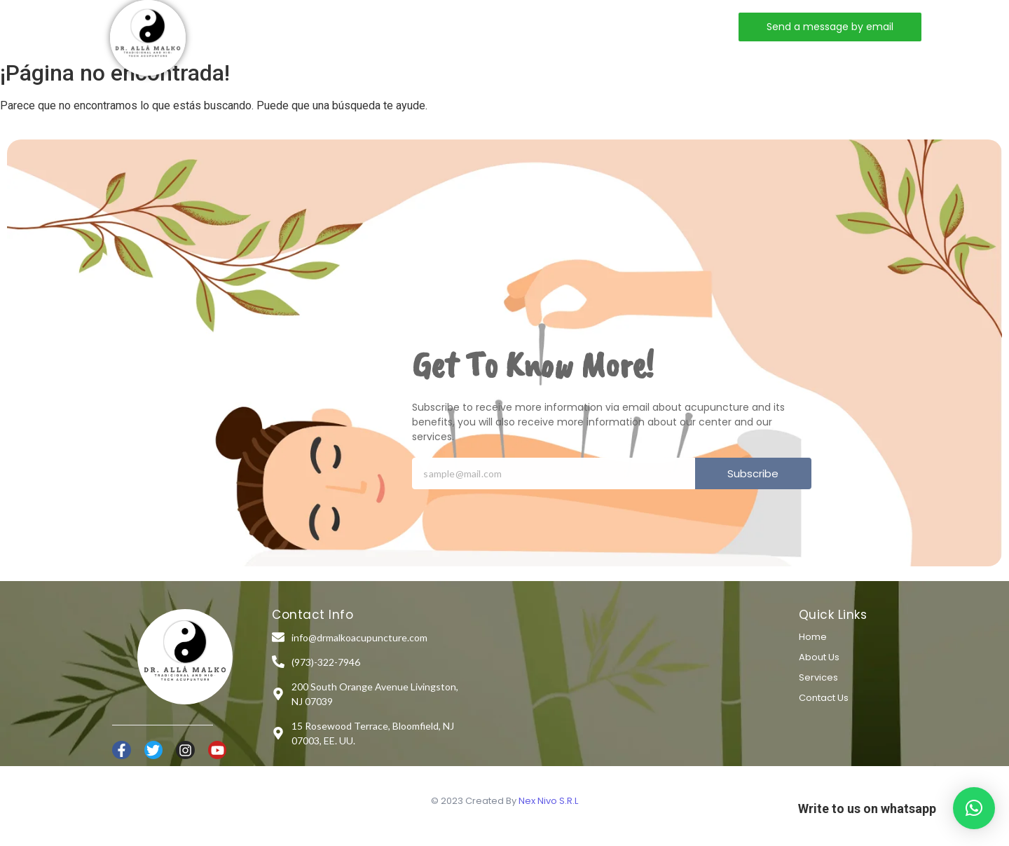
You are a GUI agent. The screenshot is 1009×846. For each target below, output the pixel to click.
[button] (974, 808)
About (361, 26)
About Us (819, 657)
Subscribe (752, 473)
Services (432, 26)
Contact (509, 26)
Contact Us (824, 697)
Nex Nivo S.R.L (548, 800)
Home (297, 26)
